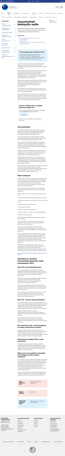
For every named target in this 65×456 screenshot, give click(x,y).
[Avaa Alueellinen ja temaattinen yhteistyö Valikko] (14, 36)
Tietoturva (36, 441)
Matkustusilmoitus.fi (54, 428)
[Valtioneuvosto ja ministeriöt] (7, 1)
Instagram (36, 421)
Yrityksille (41, 17)
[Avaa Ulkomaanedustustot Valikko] (55, 13)
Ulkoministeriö (53, 421)
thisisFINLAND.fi (53, 426)
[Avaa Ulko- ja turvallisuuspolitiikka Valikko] (14, 24)
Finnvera (32, 392)
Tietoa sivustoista (20, 441)
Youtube (35, 426)
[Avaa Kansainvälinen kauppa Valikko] (14, 32)
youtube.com (21, 120)
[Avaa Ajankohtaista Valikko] (20, 13)
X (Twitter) (36, 420)
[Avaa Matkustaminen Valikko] (29, 13)
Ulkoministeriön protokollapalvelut (6, 51)
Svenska (33, 1)
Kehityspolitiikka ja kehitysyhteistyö (21, 17)
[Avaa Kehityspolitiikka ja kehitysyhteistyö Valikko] (14, 29)
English (37, 1)
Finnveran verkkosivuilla (27, 224)
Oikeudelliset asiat (6, 47)
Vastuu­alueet (9, 17)
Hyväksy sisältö (24, 114)
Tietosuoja (29, 441)
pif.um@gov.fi (39, 59)
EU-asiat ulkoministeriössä (6, 40)
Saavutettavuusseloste (45, 441)
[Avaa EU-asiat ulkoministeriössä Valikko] (14, 40)
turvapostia (6, 427)
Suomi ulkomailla (53, 423)
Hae (61, 7)
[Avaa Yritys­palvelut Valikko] (36, 13)
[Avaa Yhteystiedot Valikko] (63, 13)
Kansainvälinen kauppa (7, 32)
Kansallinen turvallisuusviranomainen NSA (7, 56)
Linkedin (35, 423)
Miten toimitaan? (23, 41)
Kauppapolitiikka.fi (53, 425)
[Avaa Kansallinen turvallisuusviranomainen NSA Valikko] (14, 56)
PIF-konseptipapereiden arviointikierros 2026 (29, 38)
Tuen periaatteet (23, 39)
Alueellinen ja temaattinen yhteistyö (7, 35)
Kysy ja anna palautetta (57, 441)
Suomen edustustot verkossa (8, 441)
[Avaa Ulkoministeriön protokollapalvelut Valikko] (14, 51)
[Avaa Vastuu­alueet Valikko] (11, 13)
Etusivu (3, 17)
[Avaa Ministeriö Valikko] (43, 13)
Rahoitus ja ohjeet (33, 17)
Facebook (36, 425)
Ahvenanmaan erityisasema (5, 44)
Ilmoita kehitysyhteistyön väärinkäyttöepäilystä (55, 430)
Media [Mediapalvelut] (62, 1)
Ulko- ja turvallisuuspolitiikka (6, 24)
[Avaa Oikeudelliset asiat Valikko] (14, 48)
